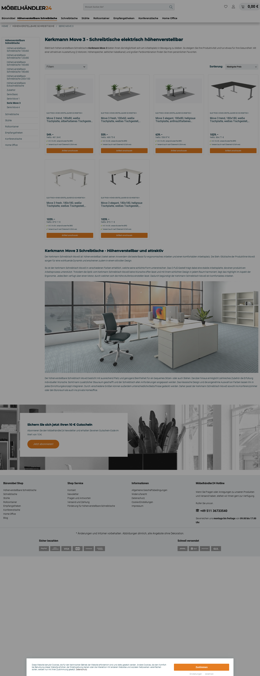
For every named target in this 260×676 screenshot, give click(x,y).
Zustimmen (202, 667)
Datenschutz (81, 669)
